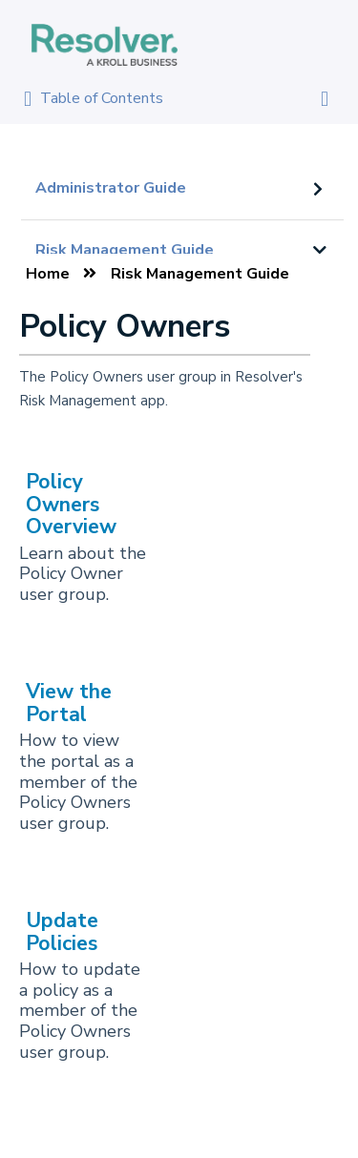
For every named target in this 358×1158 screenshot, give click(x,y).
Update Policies (62, 931)
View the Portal (69, 702)
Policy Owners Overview (71, 504)
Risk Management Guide (124, 249)
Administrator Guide (110, 187)
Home (48, 273)
